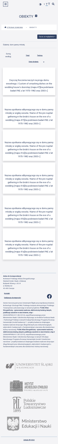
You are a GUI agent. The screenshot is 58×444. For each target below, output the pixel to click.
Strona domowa (14, 27)
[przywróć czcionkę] (47, 4)
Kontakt (7, 293)
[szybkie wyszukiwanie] (53, 4)
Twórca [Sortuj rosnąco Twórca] (41, 55)
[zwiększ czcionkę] (49, 4)
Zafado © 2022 (29, 440)
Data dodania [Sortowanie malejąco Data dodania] (35, 61)
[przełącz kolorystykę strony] (40, 4)
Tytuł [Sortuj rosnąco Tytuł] (29, 55)
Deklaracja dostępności (12, 298)
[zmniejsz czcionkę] (44, 4)
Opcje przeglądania (46, 36)
